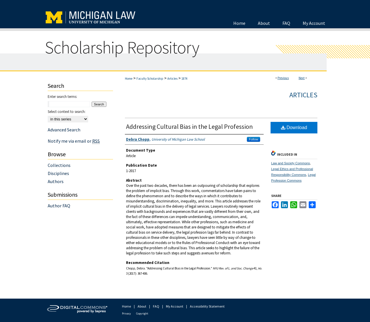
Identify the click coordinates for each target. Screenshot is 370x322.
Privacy (126, 313)
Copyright (142, 313)
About (142, 306)
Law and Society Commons (290, 163)
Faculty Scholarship (149, 79)
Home (128, 79)
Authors (56, 181)
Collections (59, 165)
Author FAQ (59, 206)
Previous (283, 78)
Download (294, 127)
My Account (174, 306)
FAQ (156, 306)
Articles (172, 79)
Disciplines (58, 173)
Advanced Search (64, 130)
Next (302, 78)
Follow (253, 139)
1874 (184, 79)
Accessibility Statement (207, 306)
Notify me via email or (74, 141)
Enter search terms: (62, 96)
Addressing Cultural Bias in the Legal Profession (189, 126)
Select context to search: (67, 111)
